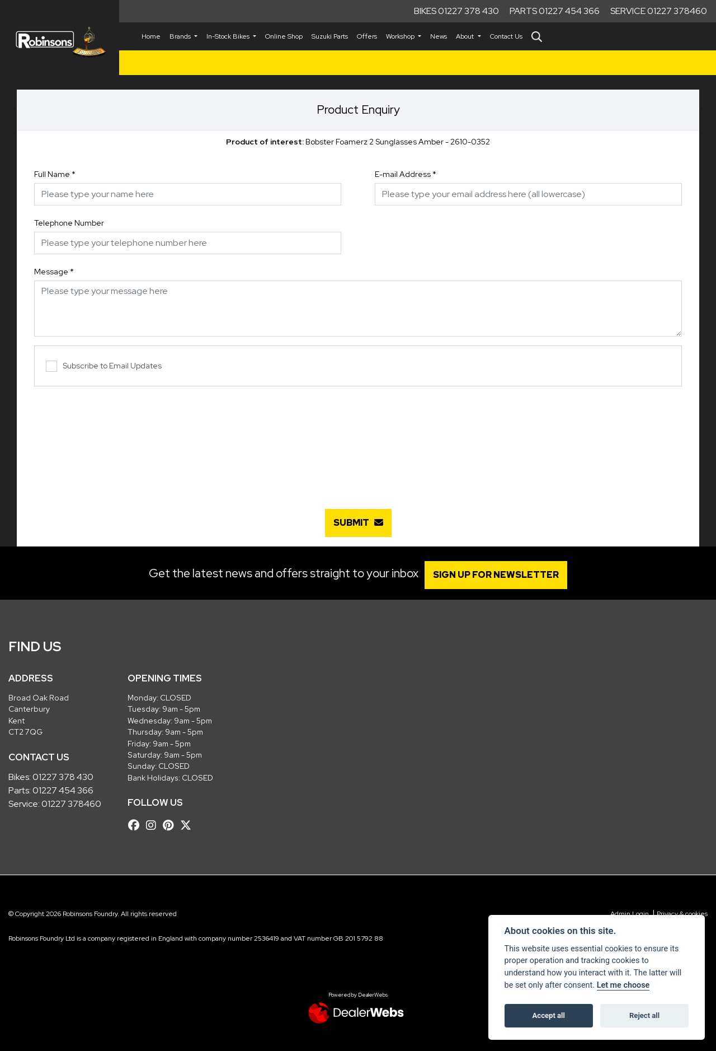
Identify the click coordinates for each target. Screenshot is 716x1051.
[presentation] (358, 442)
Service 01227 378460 (658, 11)
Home (151, 36)
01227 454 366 (62, 790)
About (465, 36)
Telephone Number (69, 223)
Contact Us (506, 36)
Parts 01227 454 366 (555, 11)
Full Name (55, 174)
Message (54, 272)
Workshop (401, 36)
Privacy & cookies (682, 913)
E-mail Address (405, 174)
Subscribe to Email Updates (104, 366)
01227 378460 (71, 804)
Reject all (644, 1015)
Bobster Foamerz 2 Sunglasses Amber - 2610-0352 (358, 142)
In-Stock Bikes (228, 36)
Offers (367, 36)
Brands (180, 36)
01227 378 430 (62, 777)
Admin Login (629, 913)
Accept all (549, 1015)
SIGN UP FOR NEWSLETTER (500, 575)
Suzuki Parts (330, 36)
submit (358, 523)
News (438, 36)
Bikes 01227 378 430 (456, 11)
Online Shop (284, 36)
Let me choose (623, 985)
